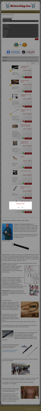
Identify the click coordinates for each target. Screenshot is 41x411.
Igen (18, 207)
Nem (22, 207)
